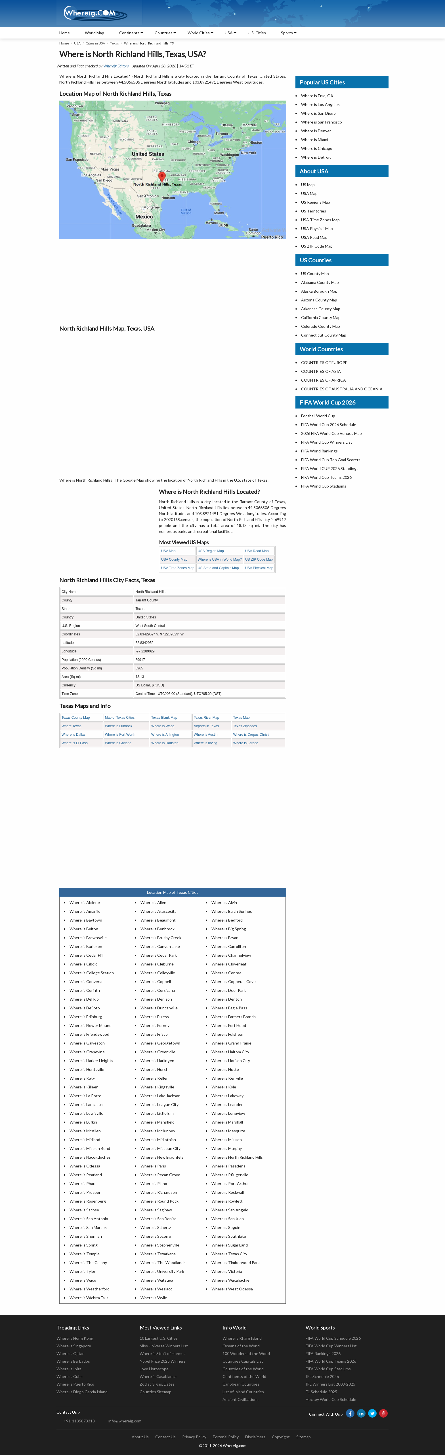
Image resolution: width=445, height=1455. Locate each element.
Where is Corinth (85, 990)
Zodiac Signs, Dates (157, 1384)
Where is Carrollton (228, 946)
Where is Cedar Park (158, 955)
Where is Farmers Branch (233, 1016)
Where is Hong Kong (74, 1338)
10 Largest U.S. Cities (159, 1338)
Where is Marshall (227, 1122)
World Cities (199, 32)
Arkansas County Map (320, 308)
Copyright (281, 1436)
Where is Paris (153, 1165)
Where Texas (71, 726)
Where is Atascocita (158, 911)
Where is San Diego (318, 113)
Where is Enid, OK (317, 95)
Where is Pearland (86, 1174)
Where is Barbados (73, 1361)
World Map (94, 32)
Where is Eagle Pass (229, 1007)
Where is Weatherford (90, 1288)
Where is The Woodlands (163, 1262)
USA (77, 43)
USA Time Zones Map (177, 568)
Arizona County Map (319, 299)
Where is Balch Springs (231, 911)
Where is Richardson (158, 1192)
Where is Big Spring (228, 928)
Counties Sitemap (155, 1391)
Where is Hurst (153, 1069)
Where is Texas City (229, 1253)
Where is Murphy (226, 1148)
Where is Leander (227, 1104)
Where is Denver (316, 130)
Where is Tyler (82, 1271)
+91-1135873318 (79, 1420)
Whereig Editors (116, 65)
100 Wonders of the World (246, 1353)
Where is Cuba (69, 1376)
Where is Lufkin (83, 1122)
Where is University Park (162, 1271)
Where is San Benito (158, 1218)
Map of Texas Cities (120, 718)
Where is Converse (87, 981)
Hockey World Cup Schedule (331, 1399)
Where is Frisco (154, 1034)
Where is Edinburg (86, 1016)
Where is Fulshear (227, 1034)
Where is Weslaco (156, 1288)
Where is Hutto (225, 1069)
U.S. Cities (257, 32)
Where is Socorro (155, 1236)
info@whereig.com (124, 1420)
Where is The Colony (88, 1262)
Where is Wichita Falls (89, 1297)
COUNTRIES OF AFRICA (323, 380)
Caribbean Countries (240, 1384)
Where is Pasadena (228, 1165)
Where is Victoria (226, 1271)
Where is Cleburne (157, 964)
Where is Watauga (156, 1280)
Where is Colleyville (157, 972)
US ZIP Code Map (259, 559)
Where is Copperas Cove (233, 981)
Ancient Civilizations (240, 1399)
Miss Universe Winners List (164, 1345)
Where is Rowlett (227, 1201)
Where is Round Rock (159, 1201)
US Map (308, 184)
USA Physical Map (259, 568)
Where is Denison (156, 999)
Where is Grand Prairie (231, 1043)
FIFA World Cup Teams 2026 (326, 477)
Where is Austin (205, 735)
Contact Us (165, 1436)
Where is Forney (154, 1025)
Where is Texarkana (158, 1253)
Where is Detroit (316, 157)
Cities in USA (95, 43)
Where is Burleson (86, 946)
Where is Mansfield (157, 1122)
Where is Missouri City (160, 1148)
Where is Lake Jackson (160, 1095)
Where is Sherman (86, 1236)
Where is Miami (314, 139)
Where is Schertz (155, 1227)
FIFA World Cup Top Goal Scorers (330, 459)
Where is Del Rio (84, 999)
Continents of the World (244, 1376)
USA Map (168, 551)
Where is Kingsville (157, 1086)
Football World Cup (318, 415)
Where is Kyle (223, 1086)
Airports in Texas (206, 726)
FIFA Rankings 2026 (323, 1353)
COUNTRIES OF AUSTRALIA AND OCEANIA (342, 388)
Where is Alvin (224, 902)
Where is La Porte (85, 1095)
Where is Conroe (226, 972)
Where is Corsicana (157, 990)
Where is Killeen (84, 1086)
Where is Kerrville (227, 1078)
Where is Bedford (227, 920)
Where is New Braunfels (161, 1157)
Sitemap (303, 1436)
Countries (164, 32)
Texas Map (241, 718)
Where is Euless (154, 1016)
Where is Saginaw (156, 1209)
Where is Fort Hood (228, 1025)
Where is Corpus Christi (251, 735)
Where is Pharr (83, 1183)
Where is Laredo (245, 743)
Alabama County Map (320, 282)
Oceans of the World (241, 1345)
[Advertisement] (172, 281)
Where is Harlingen (157, 1060)
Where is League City (159, 1104)
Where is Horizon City (230, 1060)
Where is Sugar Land (229, 1245)
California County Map (321, 317)
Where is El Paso (75, 743)
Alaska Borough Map (319, 291)
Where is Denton (226, 999)
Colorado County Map (320, 326)
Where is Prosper (85, 1192)
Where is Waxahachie (230, 1280)
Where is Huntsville (87, 1069)
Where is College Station (92, 972)
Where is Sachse (84, 1209)
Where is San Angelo (229, 1209)
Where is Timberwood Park (235, 1262)
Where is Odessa (85, 1165)
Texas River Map (206, 718)
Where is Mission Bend (90, 1148)
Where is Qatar (70, 1353)
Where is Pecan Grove (160, 1174)
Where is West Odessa (232, 1288)
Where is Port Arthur (230, 1183)
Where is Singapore (73, 1345)
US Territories (313, 211)
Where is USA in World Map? (220, 559)
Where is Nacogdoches (90, 1157)
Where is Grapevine (87, 1051)
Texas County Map (76, 718)
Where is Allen (153, 902)
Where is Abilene (85, 902)
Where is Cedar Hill (86, 955)
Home (64, 32)
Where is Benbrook (157, 928)
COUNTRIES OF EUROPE (324, 362)
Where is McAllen (85, 1130)
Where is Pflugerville (229, 1174)
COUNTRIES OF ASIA (321, 371)
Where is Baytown (86, 920)
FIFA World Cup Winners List (326, 442)
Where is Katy (82, 1078)
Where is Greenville (157, 1051)
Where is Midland (85, 1139)
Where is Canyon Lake (160, 946)
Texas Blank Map (164, 718)
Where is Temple (85, 1253)
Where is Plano (153, 1183)
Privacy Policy (194, 1436)
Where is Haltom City (230, 1051)
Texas (114, 43)
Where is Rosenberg (88, 1201)
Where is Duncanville (159, 1007)
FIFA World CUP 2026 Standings (329, 468)
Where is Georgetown (160, 1043)
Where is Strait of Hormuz (162, 1353)
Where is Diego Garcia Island (82, 1391)
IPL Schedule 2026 (322, 1376)
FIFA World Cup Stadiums (323, 486)
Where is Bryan (224, 937)
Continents (129, 32)
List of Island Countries (243, 1391)
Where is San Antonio (89, 1218)
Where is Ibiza (68, 1368)
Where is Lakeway (227, 1095)
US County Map (315, 273)
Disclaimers (255, 1436)
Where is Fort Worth (120, 735)
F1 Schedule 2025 (321, 1391)
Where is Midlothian (158, 1139)
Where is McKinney (157, 1130)
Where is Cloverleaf (228, 964)
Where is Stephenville (159, 1245)
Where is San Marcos (88, 1227)
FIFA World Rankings (319, 450)
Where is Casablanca (158, 1376)
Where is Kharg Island (242, 1338)
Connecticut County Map (323, 335)
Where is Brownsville (88, 937)
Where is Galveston (87, 1043)
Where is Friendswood (89, 1034)
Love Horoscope (154, 1368)
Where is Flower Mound (91, 1025)
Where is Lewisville (86, 1113)
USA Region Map (211, 551)
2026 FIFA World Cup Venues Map (331, 433)
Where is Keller (154, 1078)
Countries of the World (243, 1368)
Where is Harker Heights (91, 1060)
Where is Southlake (228, 1236)
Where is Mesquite (228, 1130)
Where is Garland (118, 743)
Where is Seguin (225, 1227)
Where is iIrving (205, 743)
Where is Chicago (316, 148)
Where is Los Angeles (320, 104)
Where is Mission (226, 1139)
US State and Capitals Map (218, 568)
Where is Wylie (153, 1297)
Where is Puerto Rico (75, 1384)
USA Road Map (257, 551)
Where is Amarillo (85, 911)
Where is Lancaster (87, 1104)
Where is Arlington (165, 735)
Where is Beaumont (158, 920)
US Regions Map (315, 202)
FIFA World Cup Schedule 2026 (333, 1338)
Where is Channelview (231, 955)
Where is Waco (162, 726)
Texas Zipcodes (245, 726)
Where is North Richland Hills (237, 1157)
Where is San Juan (227, 1218)
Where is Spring (84, 1245)
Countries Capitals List (242, 1361)
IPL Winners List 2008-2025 (330, 1384)
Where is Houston (164, 743)
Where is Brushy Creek (160, 937)
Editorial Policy (226, 1436)
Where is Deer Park (228, 990)
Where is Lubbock (118, 726)
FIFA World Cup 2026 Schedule (328, 424)
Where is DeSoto (85, 1007)
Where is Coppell (155, 981)
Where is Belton (84, 928)
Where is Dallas (73, 735)
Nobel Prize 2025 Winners (163, 1361)
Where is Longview (228, 1113)
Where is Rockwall (227, 1192)
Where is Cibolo (84, 964)
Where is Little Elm (157, 1113)
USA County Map (174, 559)
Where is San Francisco (321, 122)
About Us (140, 1436)
